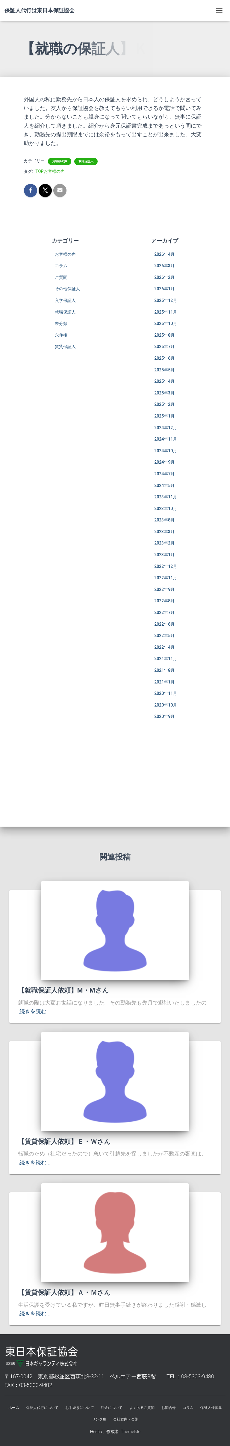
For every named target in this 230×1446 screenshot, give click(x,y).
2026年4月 (164, 254)
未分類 (61, 323)
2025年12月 (165, 300)
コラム (61, 265)
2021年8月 (164, 670)
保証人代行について (42, 1408)
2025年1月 (164, 416)
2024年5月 (164, 485)
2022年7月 (164, 612)
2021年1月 (164, 682)
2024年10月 (165, 450)
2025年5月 (164, 369)
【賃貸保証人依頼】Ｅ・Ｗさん (64, 1141)
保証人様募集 (211, 1408)
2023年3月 (164, 531)
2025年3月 (164, 393)
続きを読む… (34, 1011)
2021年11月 (165, 658)
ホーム (13, 1408)
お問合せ (168, 1408)
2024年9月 (164, 462)
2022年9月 (164, 589)
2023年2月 (164, 543)
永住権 (61, 335)
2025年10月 (165, 323)
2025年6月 (164, 358)
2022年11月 (165, 577)
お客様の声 (59, 161)
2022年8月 (164, 600)
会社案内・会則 (125, 1419)
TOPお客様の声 (50, 171)
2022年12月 (165, 566)
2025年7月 (164, 346)
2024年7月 (164, 473)
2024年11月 (165, 439)
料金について (111, 1408)
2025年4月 (164, 381)
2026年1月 (164, 288)
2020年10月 (165, 705)
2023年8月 (164, 520)
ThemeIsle (130, 1431)
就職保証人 (85, 161)
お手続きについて (79, 1408)
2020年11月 (165, 693)
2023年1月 (164, 554)
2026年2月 (164, 277)
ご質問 (61, 277)
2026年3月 (164, 265)
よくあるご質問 (142, 1408)
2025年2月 (164, 404)
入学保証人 (65, 300)
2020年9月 (164, 716)
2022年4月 (164, 647)
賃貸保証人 (65, 346)
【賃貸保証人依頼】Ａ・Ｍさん (64, 1292)
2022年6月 (164, 624)
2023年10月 (165, 508)
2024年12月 (165, 427)
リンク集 (99, 1419)
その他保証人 (67, 288)
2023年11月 (165, 496)
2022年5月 (164, 635)
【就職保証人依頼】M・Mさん (63, 990)
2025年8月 (164, 335)
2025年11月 (165, 312)
